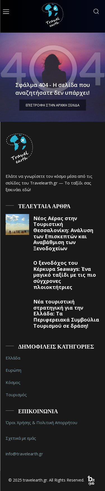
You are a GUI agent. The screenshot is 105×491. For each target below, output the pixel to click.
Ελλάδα (13, 358)
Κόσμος (13, 382)
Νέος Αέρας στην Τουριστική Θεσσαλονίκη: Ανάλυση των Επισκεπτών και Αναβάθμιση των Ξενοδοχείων (63, 233)
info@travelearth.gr (24, 453)
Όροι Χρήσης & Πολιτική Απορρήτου (41, 422)
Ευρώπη (13, 370)
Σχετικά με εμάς (21, 438)
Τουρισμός (16, 394)
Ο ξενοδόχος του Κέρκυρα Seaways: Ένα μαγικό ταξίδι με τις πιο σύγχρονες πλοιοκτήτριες (64, 274)
